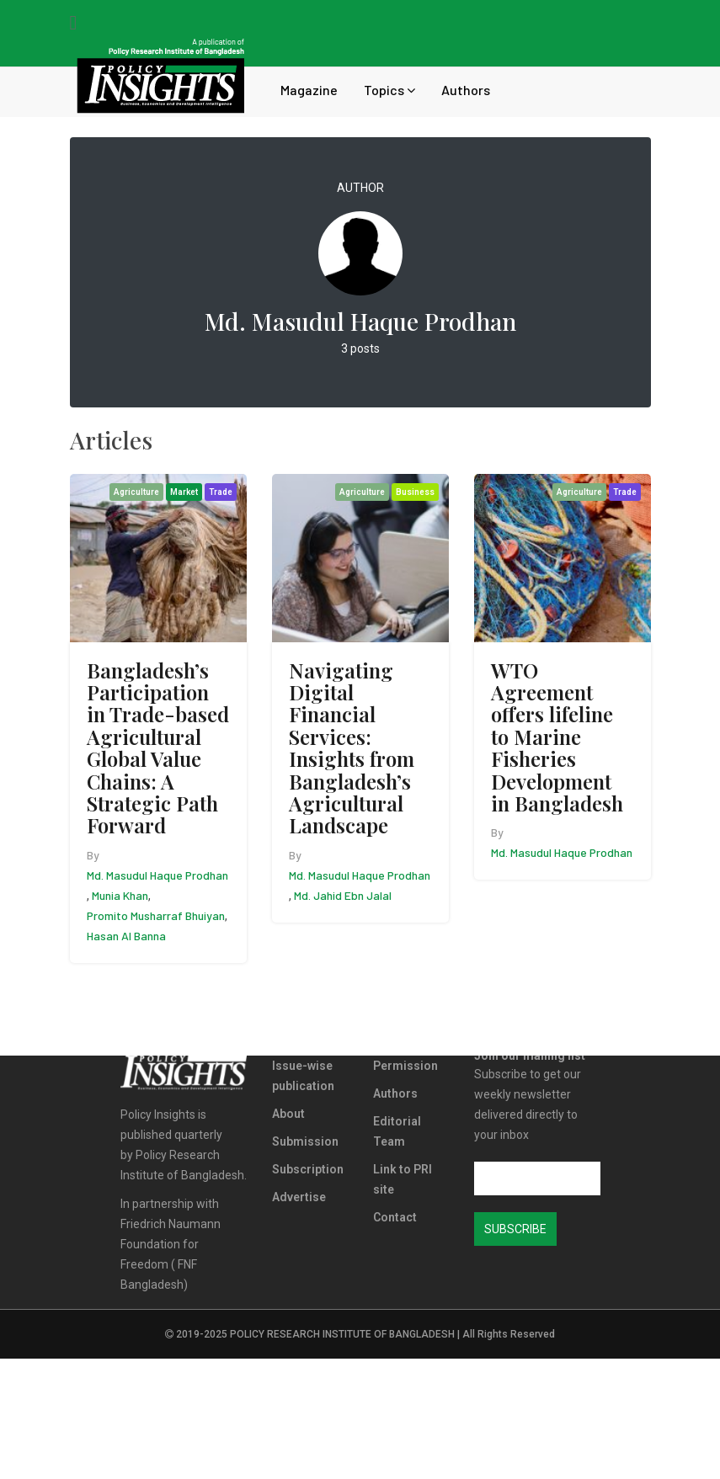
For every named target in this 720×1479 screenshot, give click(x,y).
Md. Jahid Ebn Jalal (343, 895)
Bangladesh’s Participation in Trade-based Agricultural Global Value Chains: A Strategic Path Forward (158, 748)
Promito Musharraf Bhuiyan (156, 915)
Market (184, 492)
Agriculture (136, 492)
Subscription (308, 1169)
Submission (305, 1141)
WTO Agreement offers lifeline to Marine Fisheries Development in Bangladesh (557, 737)
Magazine (309, 90)
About (288, 1113)
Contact (395, 1217)
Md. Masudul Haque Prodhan (157, 875)
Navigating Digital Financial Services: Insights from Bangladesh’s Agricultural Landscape (351, 748)
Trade (220, 492)
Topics (389, 90)
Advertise (299, 1197)
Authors (465, 90)
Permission (405, 1065)
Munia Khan (120, 895)
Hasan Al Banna (126, 935)
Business (415, 492)
